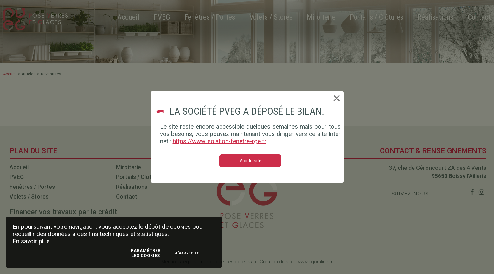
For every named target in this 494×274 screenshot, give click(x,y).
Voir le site (250, 160)
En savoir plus (31, 241)
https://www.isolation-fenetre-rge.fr (219, 141)
